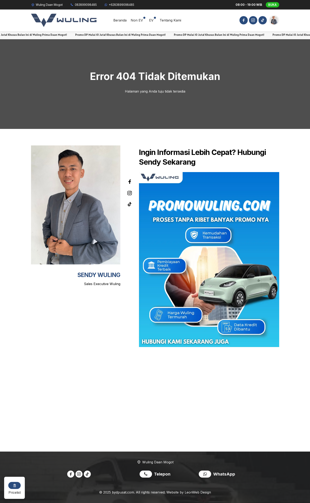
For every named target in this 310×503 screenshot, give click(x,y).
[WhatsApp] (119, 4)
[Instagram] (252, 20)
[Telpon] (83, 4)
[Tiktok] (262, 20)
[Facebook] (243, 20)
